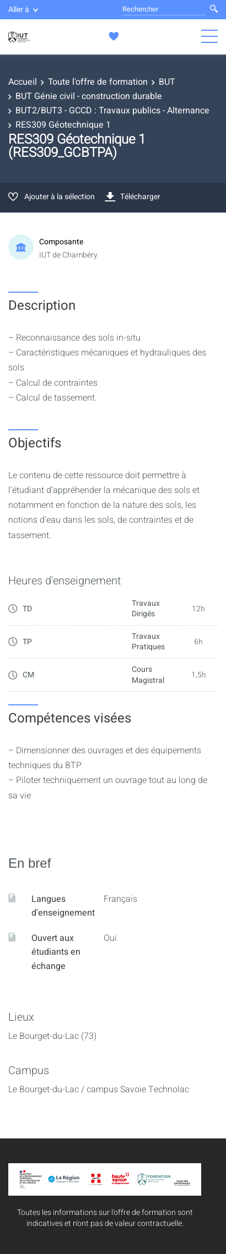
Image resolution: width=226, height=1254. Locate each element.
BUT (167, 82)
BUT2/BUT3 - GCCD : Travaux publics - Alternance (112, 110)
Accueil (22, 82)
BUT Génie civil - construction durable (88, 96)
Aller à (23, 9)
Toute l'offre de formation (98, 82)
